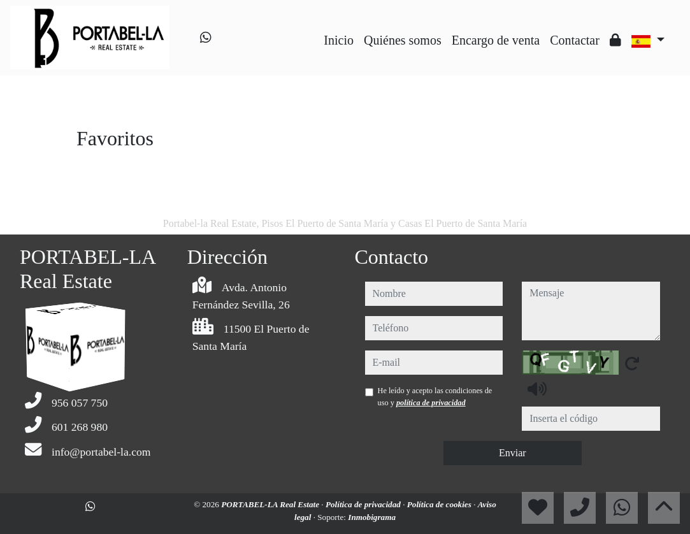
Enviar (512, 452)
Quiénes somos (403, 40)
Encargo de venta (496, 40)
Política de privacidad (364, 504)
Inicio (339, 40)
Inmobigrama (372, 517)
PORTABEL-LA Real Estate (271, 504)
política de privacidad (431, 402)
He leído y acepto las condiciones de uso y (435, 396)
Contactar (575, 40)
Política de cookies (440, 504)
